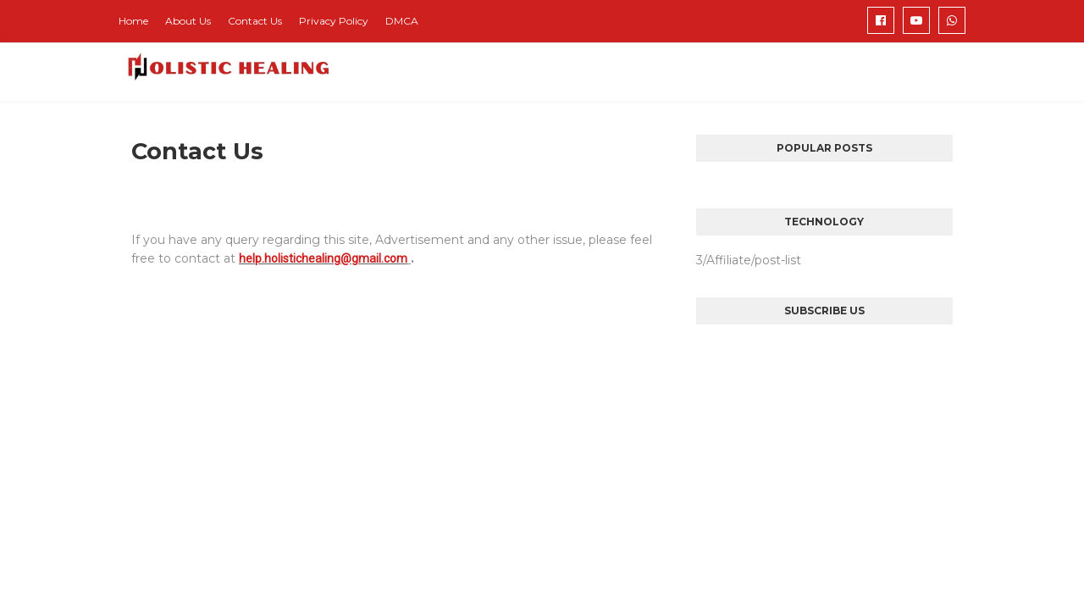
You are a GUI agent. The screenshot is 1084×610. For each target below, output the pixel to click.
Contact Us (255, 20)
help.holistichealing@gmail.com (323, 258)
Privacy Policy (333, 20)
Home (133, 20)
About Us (188, 20)
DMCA (401, 20)
